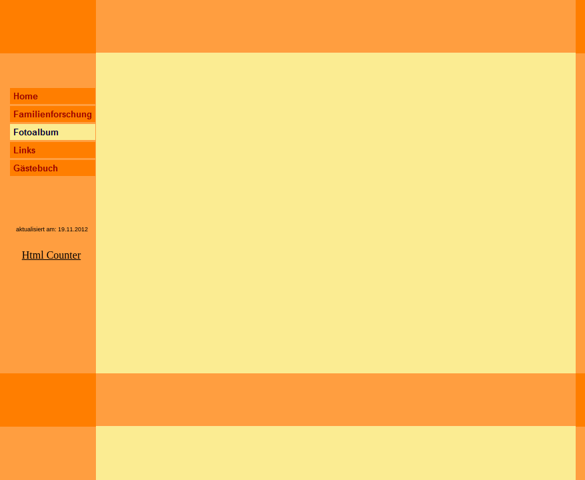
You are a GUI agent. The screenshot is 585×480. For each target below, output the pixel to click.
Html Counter (51, 255)
